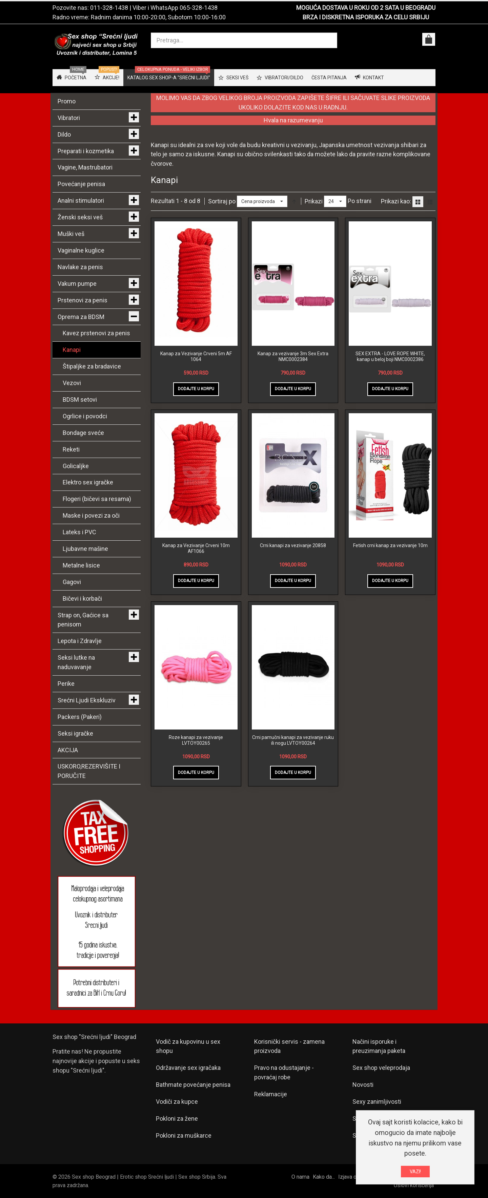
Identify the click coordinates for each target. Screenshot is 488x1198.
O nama (300, 1177)
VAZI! (415, 1171)
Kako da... (324, 1177)
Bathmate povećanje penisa (193, 1084)
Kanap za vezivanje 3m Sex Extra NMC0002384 (293, 356)
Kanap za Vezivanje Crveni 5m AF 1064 (196, 356)
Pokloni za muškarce (183, 1135)
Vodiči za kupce (177, 1101)
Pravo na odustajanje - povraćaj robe (284, 1072)
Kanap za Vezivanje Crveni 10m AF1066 (196, 548)
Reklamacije (270, 1094)
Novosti (362, 1084)
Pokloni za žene (177, 1118)
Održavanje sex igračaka (188, 1067)
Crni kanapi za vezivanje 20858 (293, 545)
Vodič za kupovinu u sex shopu (188, 1046)
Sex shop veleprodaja (381, 1067)
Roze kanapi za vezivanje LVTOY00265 (196, 740)
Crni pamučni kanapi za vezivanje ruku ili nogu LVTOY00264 (293, 740)
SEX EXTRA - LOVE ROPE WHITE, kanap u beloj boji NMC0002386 (390, 356)
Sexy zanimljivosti (376, 1101)
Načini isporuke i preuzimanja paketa (378, 1046)
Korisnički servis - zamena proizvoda (289, 1046)
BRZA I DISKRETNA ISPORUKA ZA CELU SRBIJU (366, 17)
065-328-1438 (199, 7)
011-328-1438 (109, 7)
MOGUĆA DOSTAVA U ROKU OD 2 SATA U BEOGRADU (365, 7)
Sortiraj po (222, 201)
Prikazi (314, 201)
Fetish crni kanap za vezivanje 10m (390, 545)
